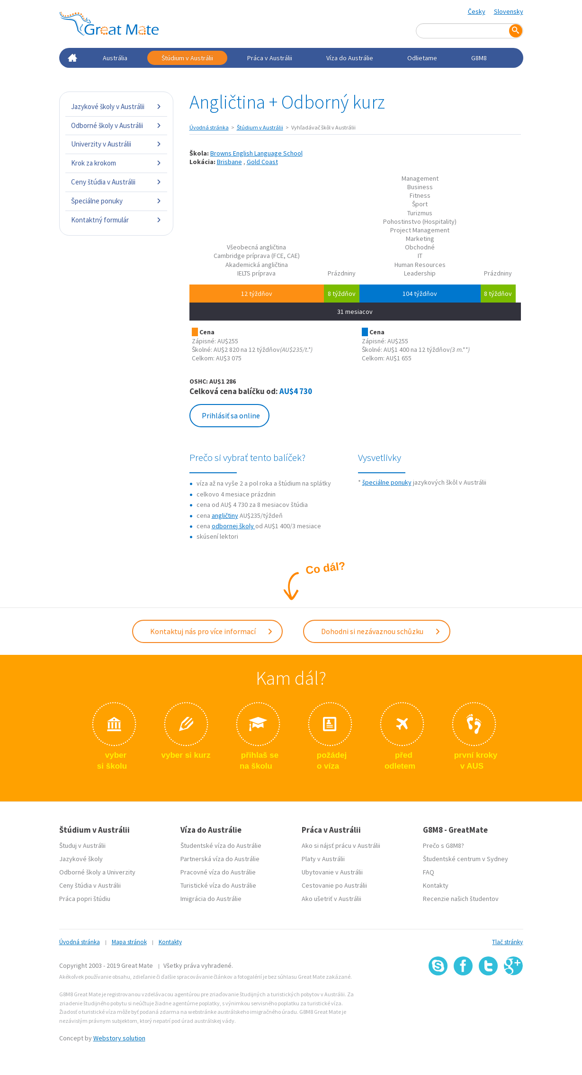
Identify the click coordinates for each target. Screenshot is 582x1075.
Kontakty (435, 885)
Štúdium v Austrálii (187, 58)
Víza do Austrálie (349, 58)
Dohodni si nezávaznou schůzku (381, 631)
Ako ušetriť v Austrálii (331, 898)
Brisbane (229, 161)
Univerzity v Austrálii (116, 143)
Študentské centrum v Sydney (465, 858)
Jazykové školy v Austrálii (116, 106)
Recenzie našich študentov (461, 898)
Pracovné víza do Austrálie (218, 872)
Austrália (115, 58)
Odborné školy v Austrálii (116, 125)
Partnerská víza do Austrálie (220, 858)
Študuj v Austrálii (82, 845)
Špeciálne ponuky (116, 200)
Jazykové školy (81, 858)
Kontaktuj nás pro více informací (211, 631)
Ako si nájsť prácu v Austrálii (341, 845)
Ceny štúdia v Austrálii (116, 181)
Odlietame (422, 58)
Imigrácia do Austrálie (211, 898)
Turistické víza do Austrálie (218, 885)
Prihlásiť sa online (231, 415)
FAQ (428, 872)
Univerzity (121, 872)
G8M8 (479, 58)
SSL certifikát (488, 996)
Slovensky (508, 11)
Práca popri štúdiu (84, 898)
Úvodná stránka (209, 127)
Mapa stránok (129, 942)
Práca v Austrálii (269, 58)
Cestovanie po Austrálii (334, 885)
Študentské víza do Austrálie (220, 845)
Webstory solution (119, 1038)
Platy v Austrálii (323, 858)
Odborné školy (80, 872)
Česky (476, 11)
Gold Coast (262, 161)
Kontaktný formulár (116, 219)
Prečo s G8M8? (443, 845)
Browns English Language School (256, 153)
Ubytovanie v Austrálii (332, 872)
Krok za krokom (116, 162)
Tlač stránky (507, 942)
